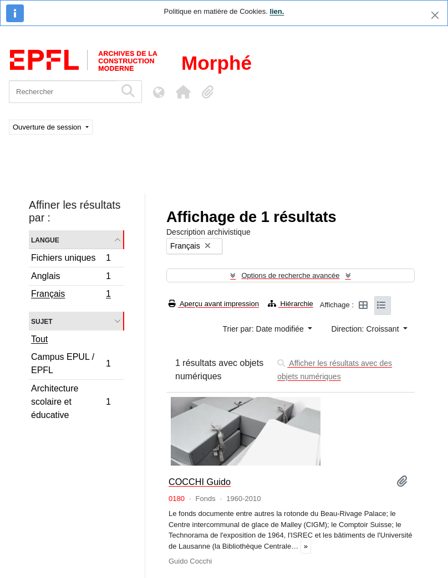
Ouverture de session (48, 127)
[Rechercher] (62, 91)
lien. (276, 11)
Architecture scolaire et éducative (70, 402)
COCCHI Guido (200, 482)
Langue (45, 239)
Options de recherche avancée (290, 275)
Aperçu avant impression (214, 304)
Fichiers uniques (70, 259)
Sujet (42, 321)
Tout (39, 339)
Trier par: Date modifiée (264, 328)
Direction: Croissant (366, 328)
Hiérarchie (290, 304)
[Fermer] (434, 15)
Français (70, 295)
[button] (183, 92)
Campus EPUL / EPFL (70, 363)
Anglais (70, 278)
